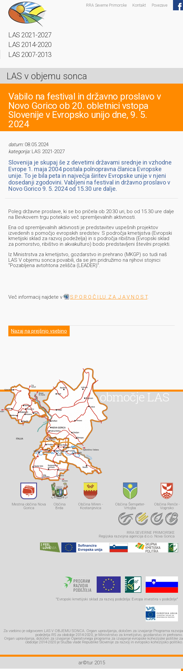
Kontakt (139, 5)
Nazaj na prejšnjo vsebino (39, 331)
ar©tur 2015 (91, 663)
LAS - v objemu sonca (27, 14)
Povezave (159, 5)
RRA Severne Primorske (106, 5)
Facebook (178, 5)
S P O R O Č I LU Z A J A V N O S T (108, 297)
